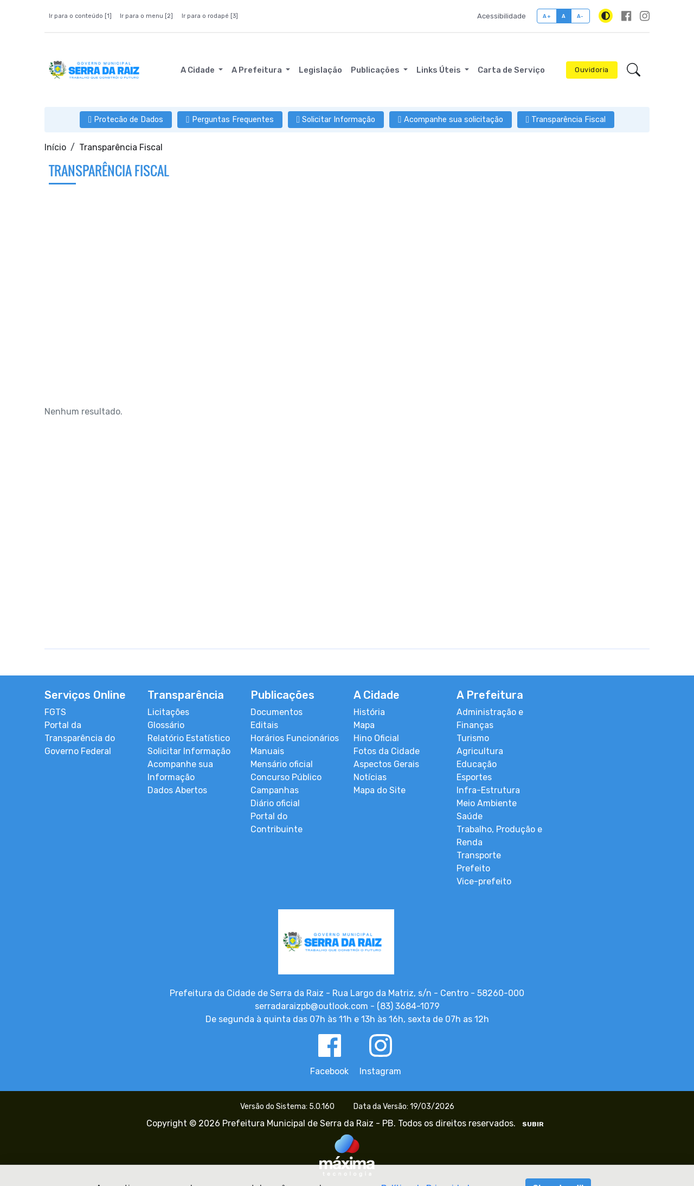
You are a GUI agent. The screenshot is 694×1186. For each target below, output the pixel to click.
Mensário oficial (281, 764)
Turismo (473, 738)
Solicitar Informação (188, 751)
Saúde (470, 816)
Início (55, 147)
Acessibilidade (501, 16)
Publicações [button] (376, 70)
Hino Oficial (376, 738)
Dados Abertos (177, 790)
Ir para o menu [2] (146, 16)
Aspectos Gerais (386, 764)
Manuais (267, 751)
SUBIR (533, 1124)
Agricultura (480, 751)
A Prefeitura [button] (258, 70)
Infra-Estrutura (488, 790)
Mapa (364, 725)
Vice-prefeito (484, 881)
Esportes (474, 777)
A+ (547, 16)
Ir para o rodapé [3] (210, 16)
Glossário (165, 725)
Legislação (320, 70)
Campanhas (274, 790)
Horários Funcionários (294, 738)
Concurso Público (286, 777)
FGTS (55, 712)
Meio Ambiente (487, 803)
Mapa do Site (380, 790)
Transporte (479, 855)
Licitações (168, 712)
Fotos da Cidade (387, 751)
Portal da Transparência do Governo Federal (79, 738)
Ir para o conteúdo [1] (80, 16)
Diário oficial (275, 803)
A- (580, 16)
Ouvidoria (592, 70)
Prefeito (473, 868)
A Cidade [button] (198, 70)
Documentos (276, 712)
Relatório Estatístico (188, 738)
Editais (264, 725)
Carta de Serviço (511, 70)
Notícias (370, 777)
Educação (477, 764)
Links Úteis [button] (439, 70)
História (369, 712)
